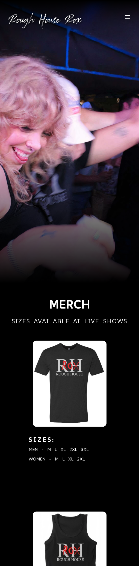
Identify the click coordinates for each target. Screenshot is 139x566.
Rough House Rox (45, 19)
